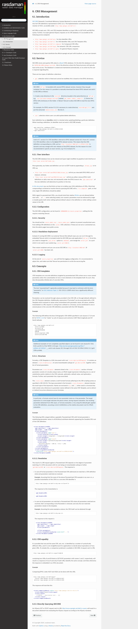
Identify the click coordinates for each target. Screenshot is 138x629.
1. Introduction (6, 25)
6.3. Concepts (6, 47)
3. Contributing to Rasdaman (10, 30)
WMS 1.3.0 (40, 318)
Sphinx (41, 626)
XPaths (77, 195)
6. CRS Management (7, 39)
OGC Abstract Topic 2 (51, 290)
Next (92, 615)
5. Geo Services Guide (8, 36)
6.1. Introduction (8, 41)
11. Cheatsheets (6, 62)
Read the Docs (66, 626)
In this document (37, 186)
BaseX (62, 63)
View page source (90, 3)
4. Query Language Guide (9, 33)
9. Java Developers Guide (9, 55)
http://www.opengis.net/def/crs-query (74, 608)
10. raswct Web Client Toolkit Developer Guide (13, 58)
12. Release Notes (7, 65)
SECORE (35, 21)
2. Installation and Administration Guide (13, 28)
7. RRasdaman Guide (8, 50)
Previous (37, 615)
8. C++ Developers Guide (9, 52)
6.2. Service (6, 44)
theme (51, 626)
